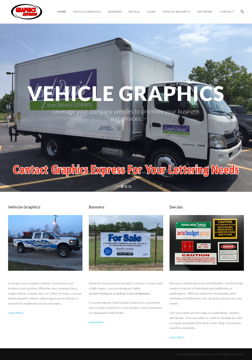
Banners (115, 11)
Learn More (15, 313)
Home (61, 11)
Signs (151, 11)
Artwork (204, 11)
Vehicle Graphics (87, 11)
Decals (134, 11)
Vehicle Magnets (176, 11)
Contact (226, 11)
